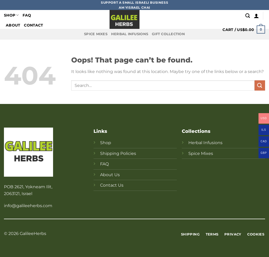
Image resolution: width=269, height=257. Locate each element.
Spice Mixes (95, 34)
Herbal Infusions (129, 34)
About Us (110, 174)
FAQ (27, 15)
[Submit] (260, 85)
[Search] (247, 16)
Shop (11, 15)
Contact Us (111, 185)
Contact (33, 25)
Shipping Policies (118, 153)
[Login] (256, 16)
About (13, 25)
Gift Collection (168, 34)
